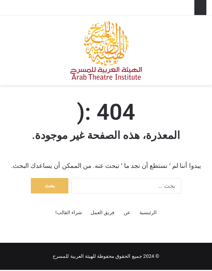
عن (127, 212)
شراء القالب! (68, 212)
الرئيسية (148, 212)
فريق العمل (102, 212)
